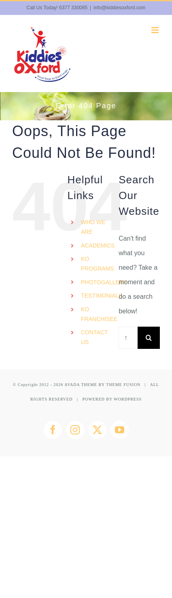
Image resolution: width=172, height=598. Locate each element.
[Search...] (128, 338)
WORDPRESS (128, 399)
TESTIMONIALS (102, 295)
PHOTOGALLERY (104, 282)
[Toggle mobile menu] (155, 30)
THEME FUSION (123, 384)
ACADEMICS (98, 245)
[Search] (149, 338)
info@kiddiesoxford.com (119, 7)
